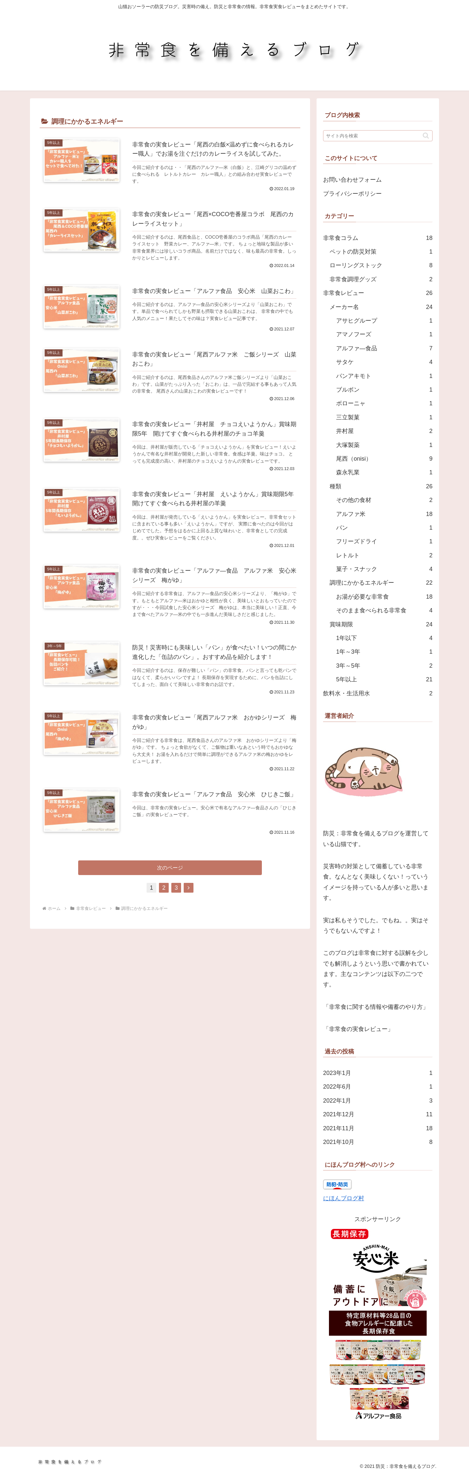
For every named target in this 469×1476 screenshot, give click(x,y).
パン (384, 527)
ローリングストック (381, 265)
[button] (426, 135)
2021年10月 (378, 1142)
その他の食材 (384, 500)
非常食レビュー (378, 293)
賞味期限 (381, 624)
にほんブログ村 (343, 1198)
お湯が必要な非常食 (384, 597)
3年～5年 (384, 666)
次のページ (170, 872)
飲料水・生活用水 (378, 693)
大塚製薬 (384, 445)
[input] (378, 135)
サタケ (384, 362)
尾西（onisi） (384, 458)
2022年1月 (378, 1100)
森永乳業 (384, 472)
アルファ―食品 (384, 348)
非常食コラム (378, 238)
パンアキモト (384, 376)
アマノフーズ (384, 334)
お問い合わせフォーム (352, 179)
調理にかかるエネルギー (381, 583)
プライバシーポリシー (352, 193)
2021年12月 (378, 1114)
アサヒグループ (384, 320)
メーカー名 (381, 307)
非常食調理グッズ (381, 279)
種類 (381, 486)
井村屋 (384, 431)
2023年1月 (378, 1073)
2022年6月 (378, 1086)
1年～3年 (384, 652)
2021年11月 (378, 1128)
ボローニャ (384, 403)
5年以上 (384, 679)
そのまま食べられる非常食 (384, 610)
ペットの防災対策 (381, 251)
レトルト (384, 555)
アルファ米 (384, 514)
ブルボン (384, 389)
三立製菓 (384, 417)
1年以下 (384, 638)
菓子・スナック (384, 569)
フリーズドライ (384, 541)
